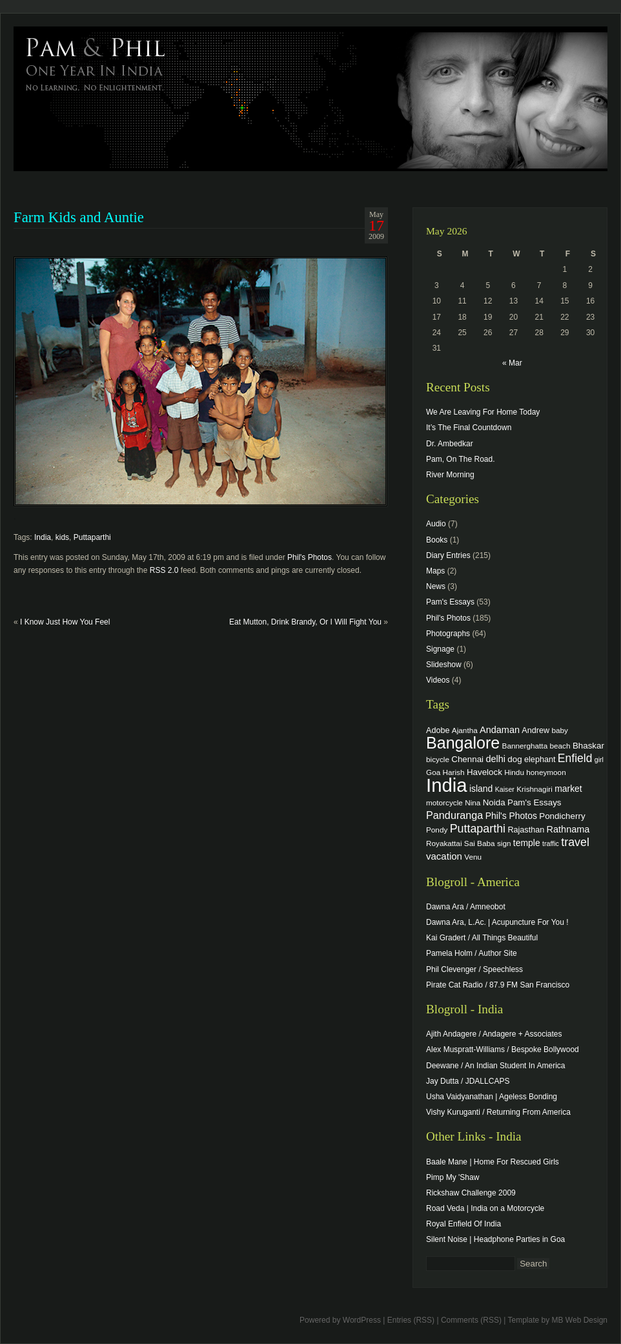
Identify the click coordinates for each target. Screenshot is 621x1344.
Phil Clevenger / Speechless (474, 969)
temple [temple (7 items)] (526, 843)
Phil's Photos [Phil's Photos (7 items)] (511, 816)
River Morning (450, 474)
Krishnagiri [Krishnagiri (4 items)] (534, 789)
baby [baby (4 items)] (560, 730)
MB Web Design (579, 1320)
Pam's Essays (450, 601)
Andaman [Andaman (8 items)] (500, 730)
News (435, 586)
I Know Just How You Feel (65, 621)
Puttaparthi (92, 537)
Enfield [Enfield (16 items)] (575, 758)
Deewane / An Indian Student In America (495, 1065)
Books (436, 539)
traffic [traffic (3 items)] (550, 843)
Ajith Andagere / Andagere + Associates (494, 1034)
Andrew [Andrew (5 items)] (535, 730)
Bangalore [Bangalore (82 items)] (463, 743)
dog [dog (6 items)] (514, 759)
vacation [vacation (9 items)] (444, 856)
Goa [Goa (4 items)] (433, 772)
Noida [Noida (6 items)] (494, 802)
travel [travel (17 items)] (575, 842)
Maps (435, 570)
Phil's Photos (309, 557)
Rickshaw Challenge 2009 (471, 1192)
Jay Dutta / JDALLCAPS (467, 1081)
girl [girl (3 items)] (599, 759)
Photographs (448, 633)
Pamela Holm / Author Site (471, 953)
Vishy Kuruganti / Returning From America (498, 1112)
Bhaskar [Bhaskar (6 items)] (588, 745)
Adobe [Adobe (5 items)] (438, 730)
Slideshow (444, 664)
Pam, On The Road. (460, 459)
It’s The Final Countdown (468, 427)
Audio (436, 523)
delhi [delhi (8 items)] (495, 759)
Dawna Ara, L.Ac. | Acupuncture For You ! (497, 922)
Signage (440, 649)
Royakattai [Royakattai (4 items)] (444, 843)
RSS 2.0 (164, 570)
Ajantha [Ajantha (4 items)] (465, 730)
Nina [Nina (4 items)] (472, 802)
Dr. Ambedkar (449, 443)
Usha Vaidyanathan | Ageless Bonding (491, 1096)
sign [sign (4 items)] (504, 843)
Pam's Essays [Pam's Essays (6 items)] (534, 802)
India (42, 537)
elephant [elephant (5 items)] (539, 759)
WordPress (362, 1320)
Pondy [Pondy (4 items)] (436, 829)
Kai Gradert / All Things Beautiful (482, 937)
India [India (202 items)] (446, 785)
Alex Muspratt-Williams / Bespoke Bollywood (502, 1049)
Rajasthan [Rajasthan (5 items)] (525, 829)
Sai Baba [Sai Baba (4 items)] (479, 843)
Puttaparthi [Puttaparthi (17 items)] (477, 828)
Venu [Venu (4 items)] (473, 857)
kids (62, 537)
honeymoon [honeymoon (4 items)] (545, 772)
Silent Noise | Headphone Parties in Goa (495, 1239)
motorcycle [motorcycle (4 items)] (444, 802)
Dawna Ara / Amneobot (465, 906)
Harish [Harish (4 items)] (454, 772)
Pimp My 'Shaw (452, 1177)
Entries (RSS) (410, 1320)
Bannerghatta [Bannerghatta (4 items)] (525, 745)
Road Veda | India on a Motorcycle (485, 1208)
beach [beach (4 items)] (560, 745)
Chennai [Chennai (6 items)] (467, 759)
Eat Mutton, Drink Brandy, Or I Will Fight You (305, 621)
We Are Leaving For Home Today (483, 412)
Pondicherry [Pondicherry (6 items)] (562, 816)
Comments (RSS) (471, 1320)
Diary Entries (448, 555)
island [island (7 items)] (481, 788)
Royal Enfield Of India (463, 1223)
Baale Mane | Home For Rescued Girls (492, 1161)
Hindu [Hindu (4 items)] (514, 772)
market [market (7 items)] (568, 788)
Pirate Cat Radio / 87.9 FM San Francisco (497, 984)
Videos (437, 680)
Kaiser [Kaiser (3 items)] (504, 789)
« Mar (512, 362)
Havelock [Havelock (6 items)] (484, 772)
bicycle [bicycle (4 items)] (437, 759)
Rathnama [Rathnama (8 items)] (568, 829)
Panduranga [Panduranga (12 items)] (454, 815)
